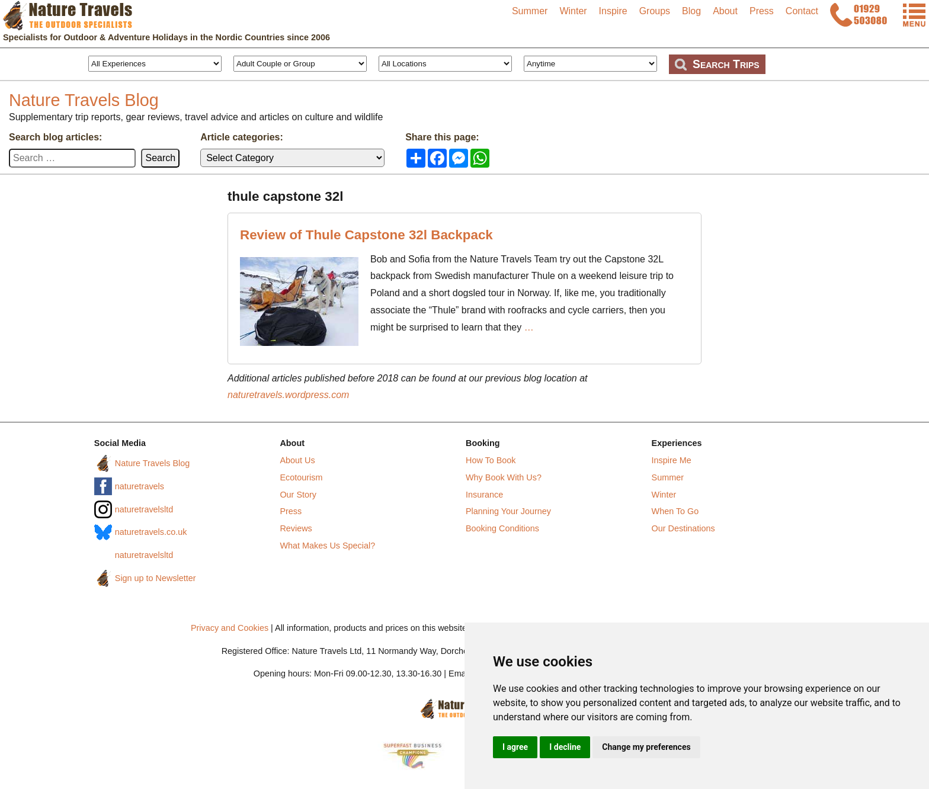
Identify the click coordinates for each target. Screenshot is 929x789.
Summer (529, 11)
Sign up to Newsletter (155, 578)
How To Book (491, 460)
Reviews (296, 528)
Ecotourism (301, 477)
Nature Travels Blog (84, 100)
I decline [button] (565, 747)
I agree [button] (515, 747)
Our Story (298, 494)
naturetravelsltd (144, 509)
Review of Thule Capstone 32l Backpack (366, 234)
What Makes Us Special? (327, 545)
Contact (802, 11)
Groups (654, 11)
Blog (691, 11)
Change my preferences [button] (646, 747)
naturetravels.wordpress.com (288, 395)
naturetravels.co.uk (151, 532)
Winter (573, 11)
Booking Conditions (502, 528)
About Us (297, 460)
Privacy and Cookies (229, 628)
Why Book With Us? (504, 477)
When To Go (675, 511)
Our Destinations (683, 528)
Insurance (484, 494)
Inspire (613, 11)
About (725, 11)
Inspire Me (671, 460)
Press (761, 11)
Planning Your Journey (508, 511)
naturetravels (139, 486)
